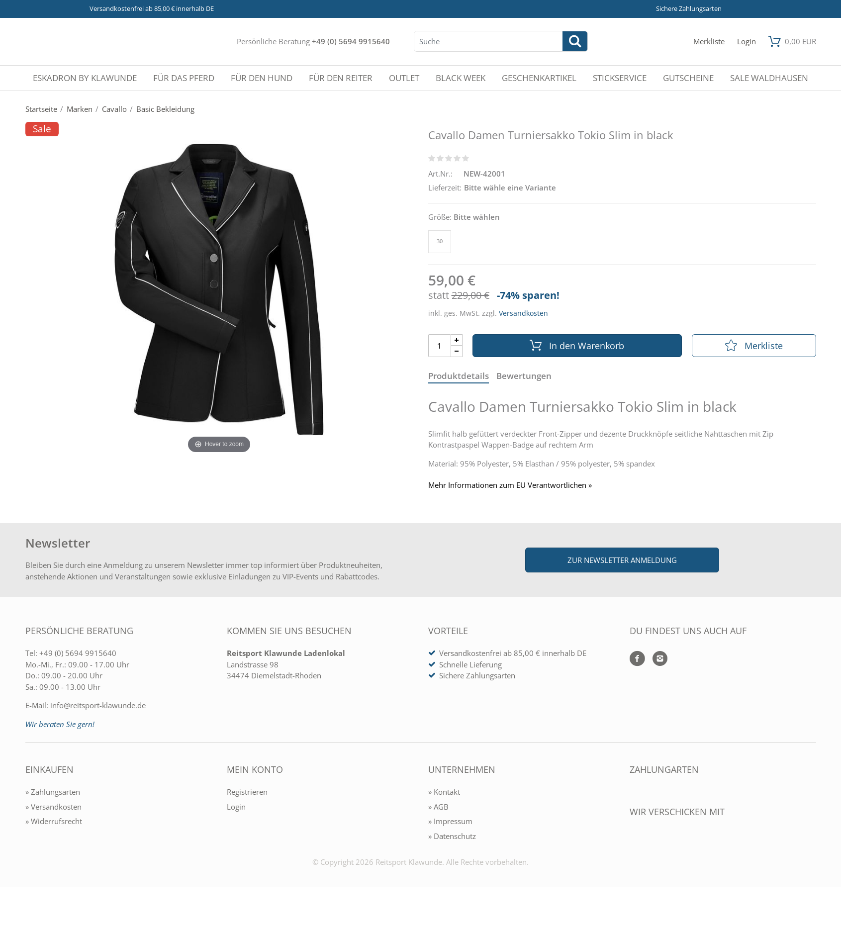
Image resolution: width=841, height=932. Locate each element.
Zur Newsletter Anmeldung (622, 560)
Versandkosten (523, 313)
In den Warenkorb (577, 346)
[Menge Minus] (457, 351)
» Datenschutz (452, 836)
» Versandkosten (53, 807)
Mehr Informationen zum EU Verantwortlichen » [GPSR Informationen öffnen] (510, 485)
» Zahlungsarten (52, 792)
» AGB (438, 807)
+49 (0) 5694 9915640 (351, 41)
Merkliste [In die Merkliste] (754, 346)
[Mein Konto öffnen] (746, 41)
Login (236, 807)
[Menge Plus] (457, 340)
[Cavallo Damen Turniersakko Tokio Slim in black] (219, 288)
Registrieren (247, 792)
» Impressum (450, 821)
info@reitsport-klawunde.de (98, 705)
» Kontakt (444, 792)
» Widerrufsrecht (53, 821)
